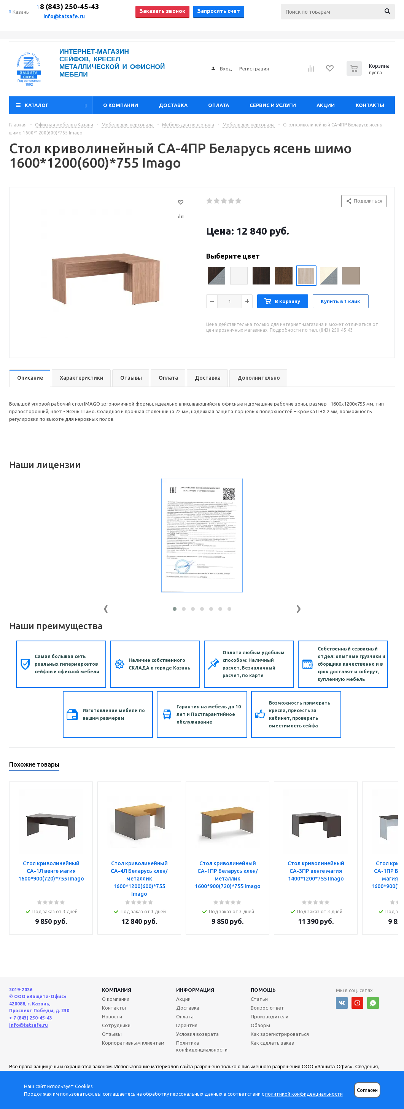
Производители (269, 1016)
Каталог (37, 105)
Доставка (173, 105)
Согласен (367, 1090)
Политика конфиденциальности (201, 1046)
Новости (112, 1016)
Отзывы (112, 1034)
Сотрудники (116, 1025)
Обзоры (260, 1025)
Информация (195, 989)
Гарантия (186, 1025)
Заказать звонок (162, 11)
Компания (116, 989)
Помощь (263, 989)
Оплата (218, 105)
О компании (120, 105)
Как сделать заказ (272, 1042)
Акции (326, 105)
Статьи (259, 999)
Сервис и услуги (273, 105)
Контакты (370, 105)
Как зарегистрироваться (280, 1034)
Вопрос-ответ (267, 1007)
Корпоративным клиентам (133, 1042)
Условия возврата (197, 1034)
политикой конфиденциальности (304, 1093)
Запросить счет (218, 11)
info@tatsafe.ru (64, 16)
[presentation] (106, 607)
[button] (174, 609)
